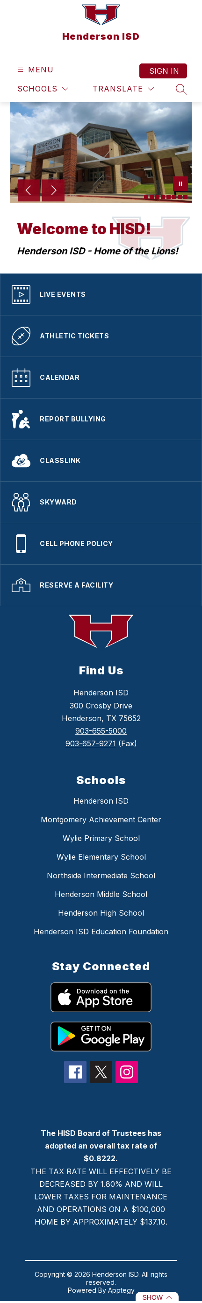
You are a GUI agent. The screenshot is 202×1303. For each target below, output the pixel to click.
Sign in (164, 71)
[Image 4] (163, 197)
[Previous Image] (29, 191)
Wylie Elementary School (101, 857)
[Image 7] (180, 197)
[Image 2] (152, 197)
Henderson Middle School (101, 894)
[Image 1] (146, 197)
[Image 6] (174, 197)
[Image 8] (185, 197)
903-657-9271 (90, 743)
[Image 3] (157, 197)
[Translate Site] (123, 89)
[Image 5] (168, 197)
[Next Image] (53, 191)
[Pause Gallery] (180, 184)
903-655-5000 (101, 731)
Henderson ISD (101, 801)
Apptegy (121, 1290)
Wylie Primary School (101, 838)
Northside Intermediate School (101, 875)
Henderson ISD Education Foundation (101, 931)
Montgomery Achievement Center (101, 819)
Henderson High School (101, 913)
